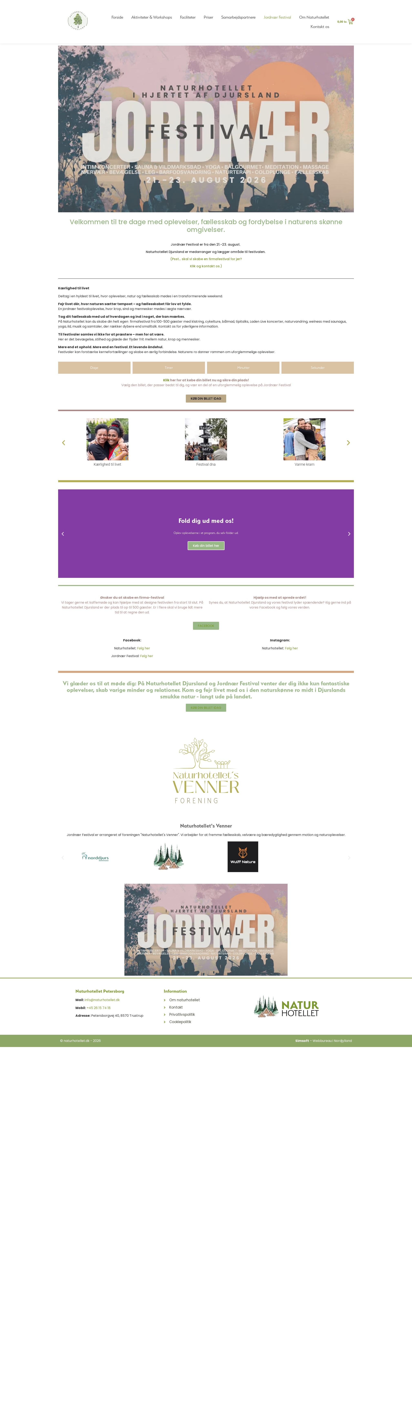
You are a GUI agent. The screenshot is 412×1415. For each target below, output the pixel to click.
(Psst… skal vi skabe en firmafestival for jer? (206, 259)
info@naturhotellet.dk (102, 1000)
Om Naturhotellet (314, 17)
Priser (208, 17)
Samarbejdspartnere (238, 17)
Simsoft (302, 1040)
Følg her (143, 648)
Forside (117, 17)
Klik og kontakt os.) (206, 266)
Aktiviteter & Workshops (151, 17)
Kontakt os (320, 26)
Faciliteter (188, 17)
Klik (166, 380)
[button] (63, 442)
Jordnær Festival (277, 17)
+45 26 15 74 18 (99, 1008)
